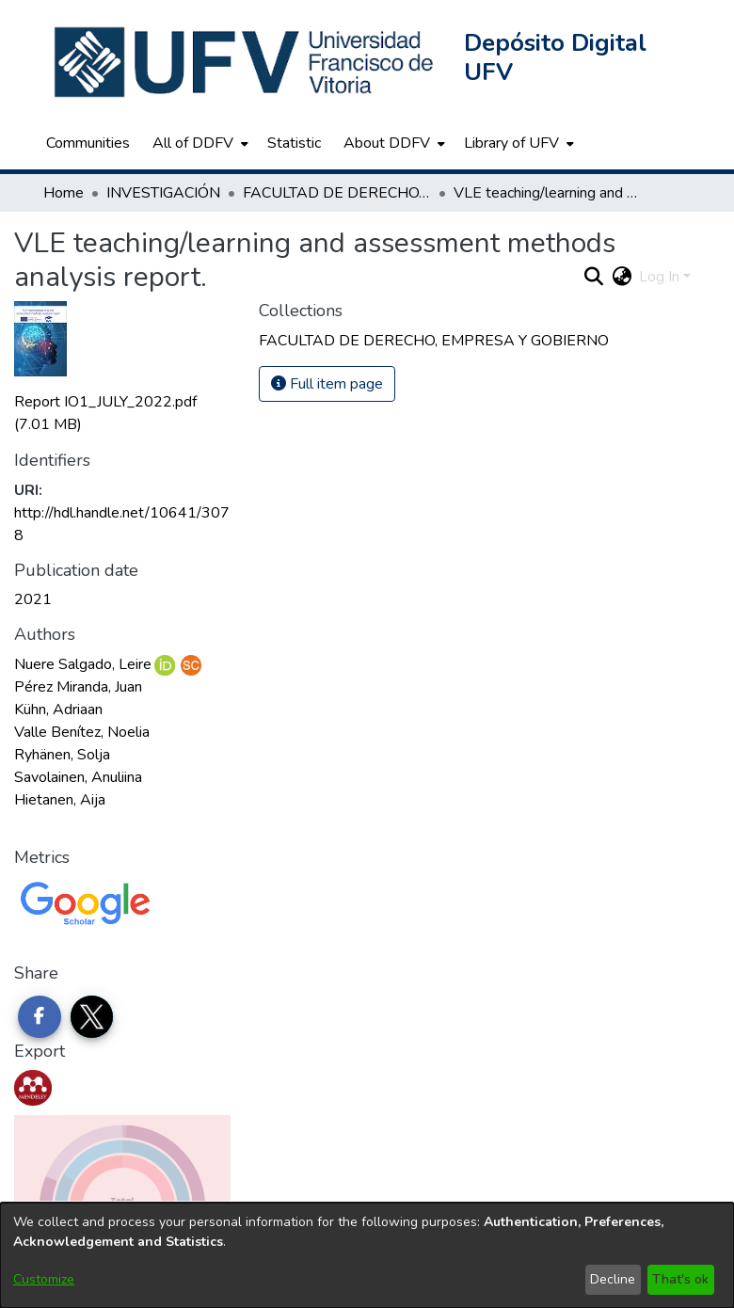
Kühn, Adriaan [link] (58, 709)
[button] (245, 62)
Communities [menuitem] (88, 143)
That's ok (680, 1279)
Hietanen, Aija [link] (59, 800)
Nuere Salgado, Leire (83, 664)
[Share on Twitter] (92, 1017)
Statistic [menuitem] (294, 143)
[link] (434, 340)
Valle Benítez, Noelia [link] (82, 732)
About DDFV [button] (386, 143)
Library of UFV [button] (511, 143)
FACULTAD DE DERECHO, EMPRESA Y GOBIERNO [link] (337, 193)
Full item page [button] (327, 384)
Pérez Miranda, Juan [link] (78, 687)
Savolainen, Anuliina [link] (78, 777)
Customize (43, 1279)
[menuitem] (198, 143)
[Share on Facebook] (39, 1017)
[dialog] (367, 1255)
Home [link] (63, 193)
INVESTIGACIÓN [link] (163, 193)
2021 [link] (33, 599)
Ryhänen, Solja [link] (62, 754)
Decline (612, 1279)
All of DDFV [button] (192, 143)
